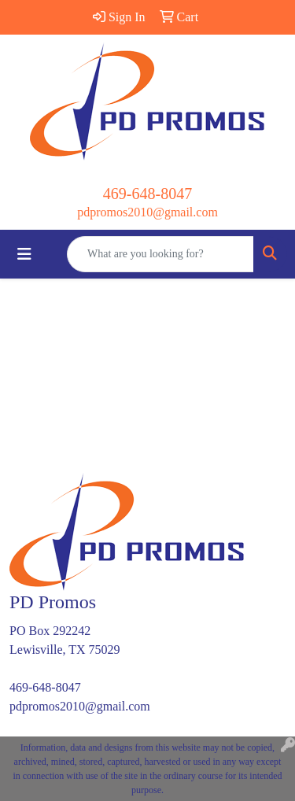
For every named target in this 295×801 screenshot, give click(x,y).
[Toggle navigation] (24, 254)
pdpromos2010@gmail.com (147, 212)
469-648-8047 (147, 193)
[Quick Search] (160, 254)
